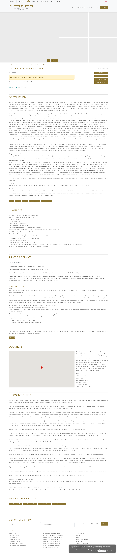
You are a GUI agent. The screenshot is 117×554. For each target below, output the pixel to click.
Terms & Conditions (82, 543)
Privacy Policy (95, 524)
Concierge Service (14, 539)
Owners (78, 537)
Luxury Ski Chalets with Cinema (52, 537)
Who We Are (80, 533)
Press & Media (80, 541)
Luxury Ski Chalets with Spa (51, 545)
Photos (54, 60)
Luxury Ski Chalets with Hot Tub (52, 539)
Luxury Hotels (13, 537)
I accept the (91, 524)
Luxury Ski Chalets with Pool (51, 533)
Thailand (26, 64)
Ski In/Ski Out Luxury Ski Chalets (53, 535)
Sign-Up (104, 524)
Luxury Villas (18, 64)
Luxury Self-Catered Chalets (17, 545)
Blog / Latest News (82, 539)
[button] (106, 1)
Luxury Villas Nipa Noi (15, 503)
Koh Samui (34, 64)
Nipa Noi (42, 64)
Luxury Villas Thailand (44, 503)
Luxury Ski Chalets (14, 535)
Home (11, 64)
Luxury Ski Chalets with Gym (51, 543)
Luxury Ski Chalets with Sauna (52, 541)
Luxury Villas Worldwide (59, 503)
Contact (78, 535)
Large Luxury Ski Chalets (50, 547)
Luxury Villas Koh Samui (29, 503)
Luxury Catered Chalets (16, 543)
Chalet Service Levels (15, 541)
